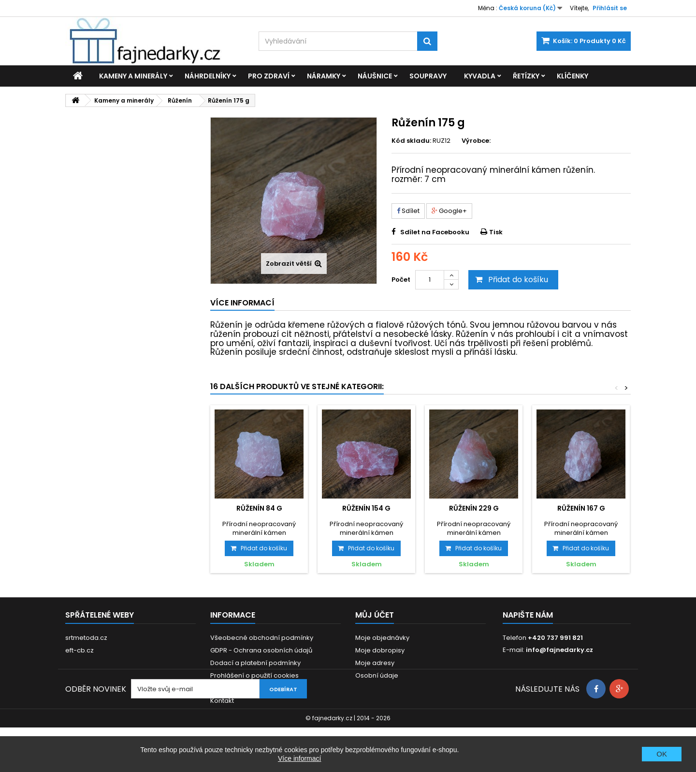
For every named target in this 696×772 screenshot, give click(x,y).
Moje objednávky (382, 637)
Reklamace (228, 688)
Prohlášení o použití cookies (254, 675)
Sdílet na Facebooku (434, 232)
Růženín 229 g (474, 508)
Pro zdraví (269, 76)
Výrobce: (476, 140)
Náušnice (375, 76)
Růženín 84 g (259, 508)
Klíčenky (572, 76)
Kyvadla (479, 76)
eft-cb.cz (79, 650)
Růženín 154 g (366, 508)
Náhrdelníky (208, 76)
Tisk (496, 232)
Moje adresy (374, 662)
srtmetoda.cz (86, 637)
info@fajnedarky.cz (559, 649)
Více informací (299, 758)
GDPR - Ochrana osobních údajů (261, 650)
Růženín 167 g (581, 508)
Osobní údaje (376, 675)
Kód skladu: (411, 140)
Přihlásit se (610, 8)
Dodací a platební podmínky (255, 662)
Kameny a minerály (133, 76)
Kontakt (222, 700)
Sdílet (408, 210)
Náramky (323, 76)
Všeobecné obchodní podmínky (261, 637)
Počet (401, 279)
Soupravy (428, 76)
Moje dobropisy (380, 650)
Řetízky (526, 76)
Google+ (449, 210)
